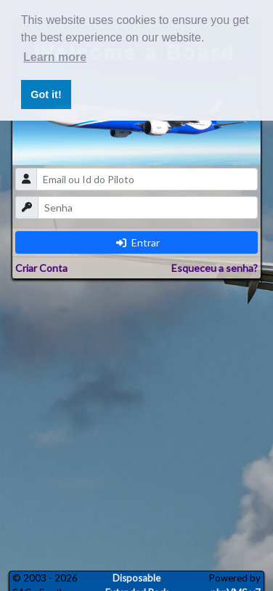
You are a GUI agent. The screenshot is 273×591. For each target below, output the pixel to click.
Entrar (138, 242)
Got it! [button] (45, 94)
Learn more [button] (54, 57)
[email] (147, 179)
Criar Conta (41, 268)
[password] (148, 207)
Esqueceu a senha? (214, 268)
